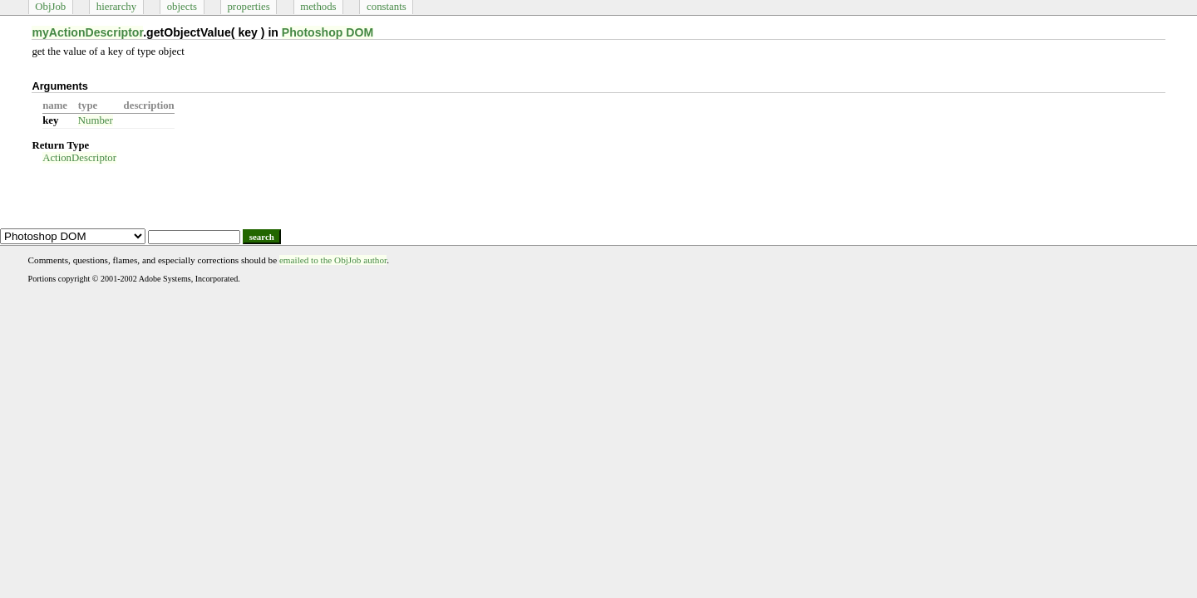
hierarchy (116, 6)
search (261, 237)
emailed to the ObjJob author (333, 260)
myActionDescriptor (87, 32)
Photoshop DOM (327, 32)
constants (386, 6)
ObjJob (50, 6)
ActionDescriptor (79, 158)
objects (182, 6)
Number (95, 120)
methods (318, 6)
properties (248, 6)
